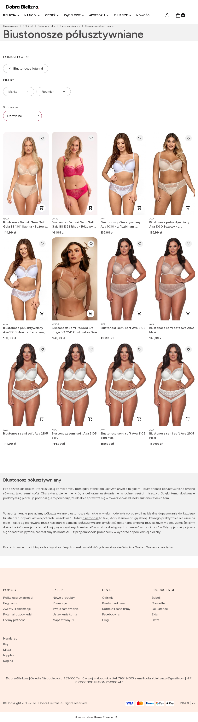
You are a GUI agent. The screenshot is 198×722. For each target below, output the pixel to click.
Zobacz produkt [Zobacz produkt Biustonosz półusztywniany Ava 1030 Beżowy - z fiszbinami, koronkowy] (188, 208)
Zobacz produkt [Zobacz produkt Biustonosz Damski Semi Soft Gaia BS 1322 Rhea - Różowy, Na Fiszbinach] (90, 208)
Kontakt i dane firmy (116, 609)
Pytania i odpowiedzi (17, 614)
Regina (8, 661)
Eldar (155, 614)
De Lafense (160, 609)
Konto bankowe (113, 603)
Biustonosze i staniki (70, 25)
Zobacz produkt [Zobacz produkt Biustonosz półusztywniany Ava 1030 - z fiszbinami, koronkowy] (139, 208)
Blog (105, 620)
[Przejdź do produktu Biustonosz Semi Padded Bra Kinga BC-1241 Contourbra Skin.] (74, 278)
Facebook (109, 614)
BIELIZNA (28, 25)
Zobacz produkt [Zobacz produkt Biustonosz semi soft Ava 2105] (42, 419)
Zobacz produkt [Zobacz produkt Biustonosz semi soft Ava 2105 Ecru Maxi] (139, 419)
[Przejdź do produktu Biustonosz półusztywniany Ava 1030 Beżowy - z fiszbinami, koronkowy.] (172, 173)
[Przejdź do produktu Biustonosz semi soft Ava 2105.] (26, 384)
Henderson (11, 638)
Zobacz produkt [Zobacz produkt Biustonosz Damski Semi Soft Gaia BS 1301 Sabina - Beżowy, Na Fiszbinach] (42, 208)
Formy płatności (14, 620)
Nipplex (8, 655)
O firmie (108, 597)
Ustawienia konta (65, 614)
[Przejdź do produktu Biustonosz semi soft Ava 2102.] (123, 278)
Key (5, 644)
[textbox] (22, 116)
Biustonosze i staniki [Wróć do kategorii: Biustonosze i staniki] (25, 68)
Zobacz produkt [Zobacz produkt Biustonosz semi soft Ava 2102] (139, 313)
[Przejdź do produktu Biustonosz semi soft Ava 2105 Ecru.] (74, 384)
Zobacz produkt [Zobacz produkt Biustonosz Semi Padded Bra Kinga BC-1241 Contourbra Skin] (90, 313)
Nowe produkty (64, 597)
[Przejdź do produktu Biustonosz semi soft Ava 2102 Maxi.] (172, 278)
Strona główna (10, 25)
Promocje (60, 603)
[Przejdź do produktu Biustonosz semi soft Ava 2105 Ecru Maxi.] (123, 384)
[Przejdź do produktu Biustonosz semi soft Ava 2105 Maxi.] (172, 384)
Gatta (155, 620)
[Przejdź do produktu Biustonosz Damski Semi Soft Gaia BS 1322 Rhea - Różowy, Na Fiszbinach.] (74, 173)
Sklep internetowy (94, 716)
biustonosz (91, 518)
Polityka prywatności (18, 597)
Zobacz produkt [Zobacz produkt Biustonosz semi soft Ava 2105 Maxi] (188, 419)
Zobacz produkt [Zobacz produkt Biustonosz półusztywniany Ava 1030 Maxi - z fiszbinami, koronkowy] (42, 313)
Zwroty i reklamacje (17, 609)
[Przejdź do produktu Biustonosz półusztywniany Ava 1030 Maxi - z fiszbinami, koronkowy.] (26, 278)
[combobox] (22, 116)
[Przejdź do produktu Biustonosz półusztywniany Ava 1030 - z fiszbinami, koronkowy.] (123, 173)
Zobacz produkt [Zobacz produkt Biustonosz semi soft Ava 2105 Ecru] (90, 419)
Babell (156, 597)
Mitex (7, 649)
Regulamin (10, 603)
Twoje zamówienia (66, 609)
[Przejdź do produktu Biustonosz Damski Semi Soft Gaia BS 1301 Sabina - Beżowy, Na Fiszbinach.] (26, 173)
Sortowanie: (10, 107)
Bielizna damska (46, 25)
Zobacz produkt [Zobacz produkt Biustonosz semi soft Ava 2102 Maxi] (188, 313)
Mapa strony (62, 620)
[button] (178, 16)
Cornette (158, 603)
